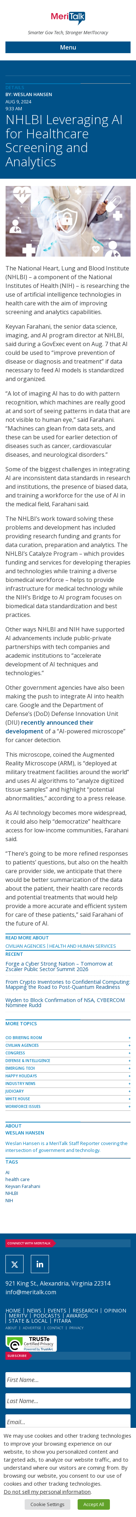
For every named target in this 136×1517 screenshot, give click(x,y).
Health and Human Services (82, 946)
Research (85, 1310)
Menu (68, 47)
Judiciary (14, 1091)
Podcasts (46, 1315)
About (11, 1328)
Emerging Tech (20, 1068)
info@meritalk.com (30, 1292)
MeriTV (18, 1315)
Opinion (115, 1310)
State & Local (28, 1320)
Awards (77, 1315)
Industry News (20, 1083)
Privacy (76, 1328)
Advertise (32, 1328)
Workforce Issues (23, 1106)
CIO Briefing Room (23, 1037)
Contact (55, 1328)
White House (17, 1098)
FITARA (62, 1320)
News (34, 1310)
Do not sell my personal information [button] (47, 1491)
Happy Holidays (21, 1075)
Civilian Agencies (25, 946)
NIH (9, 1200)
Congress (15, 1052)
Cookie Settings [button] (47, 1504)
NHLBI (11, 1193)
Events (57, 1310)
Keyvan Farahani (22, 1186)
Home (13, 1310)
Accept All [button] (93, 1504)
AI (7, 1172)
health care (17, 1179)
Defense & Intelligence (27, 1060)
